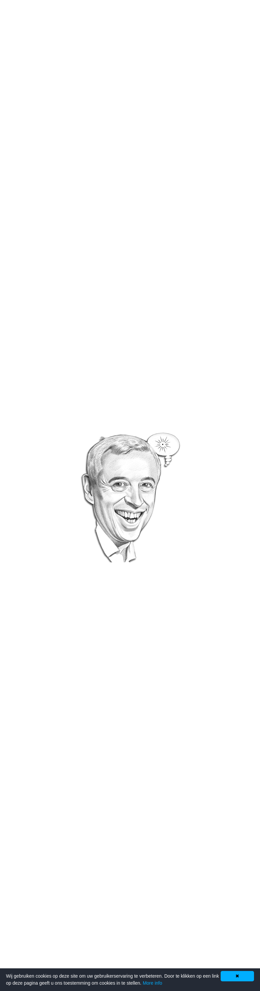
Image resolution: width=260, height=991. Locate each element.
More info (152, 983)
